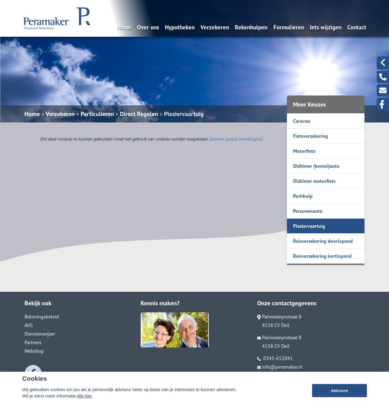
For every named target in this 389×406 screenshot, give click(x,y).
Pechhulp (303, 196)
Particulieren (97, 114)
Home (124, 27)
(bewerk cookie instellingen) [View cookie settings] (235, 139)
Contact (356, 27)
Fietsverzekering (310, 136)
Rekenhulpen (251, 27)
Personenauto (307, 211)
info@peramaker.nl (280, 367)
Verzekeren (214, 27)
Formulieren (288, 27)
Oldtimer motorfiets (314, 181)
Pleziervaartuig (184, 114)
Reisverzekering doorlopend (323, 241)
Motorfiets (304, 151)
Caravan (301, 121)
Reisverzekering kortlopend (322, 256)
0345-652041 (275, 358)
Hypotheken (180, 27)
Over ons (148, 27)
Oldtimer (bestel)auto (316, 166)
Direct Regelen (139, 114)
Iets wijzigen (325, 27)
